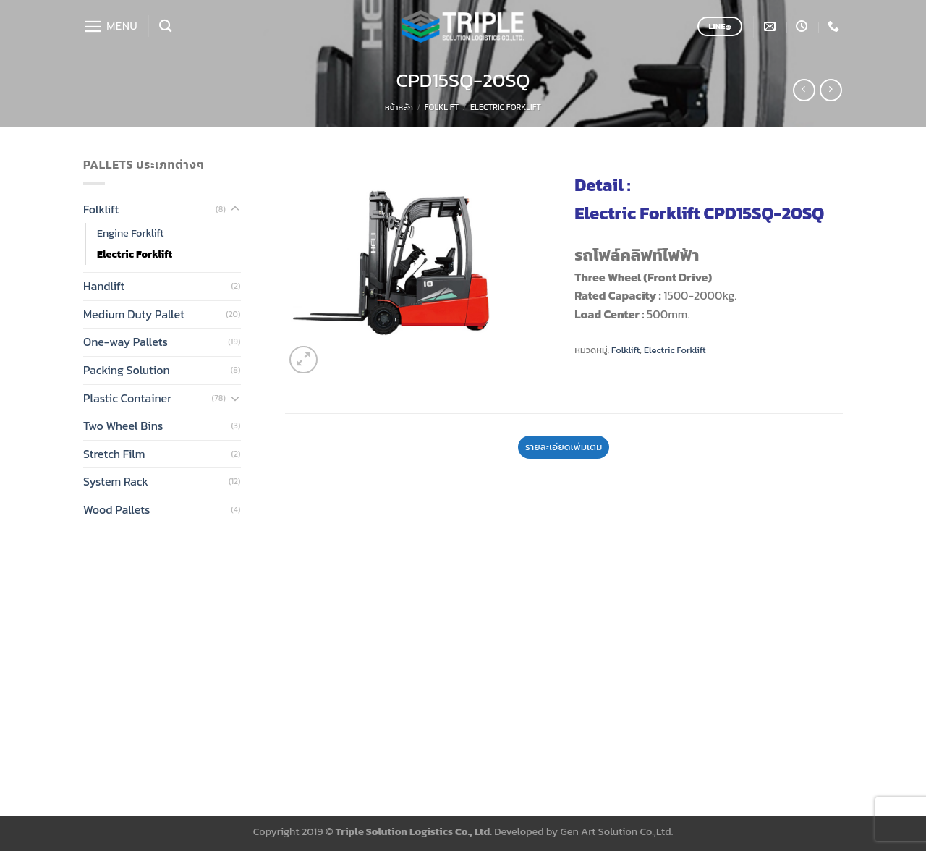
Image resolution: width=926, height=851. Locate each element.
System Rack (115, 481)
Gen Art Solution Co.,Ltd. (617, 831)
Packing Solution (126, 369)
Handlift (103, 286)
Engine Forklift (130, 233)
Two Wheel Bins (123, 425)
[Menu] (110, 26)
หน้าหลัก (399, 107)
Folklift (442, 107)
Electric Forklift (505, 107)
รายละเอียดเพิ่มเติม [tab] (563, 447)
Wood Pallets (116, 509)
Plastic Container (127, 398)
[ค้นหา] (165, 26)
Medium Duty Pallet (133, 314)
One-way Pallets (125, 341)
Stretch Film (114, 453)
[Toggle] (235, 209)
